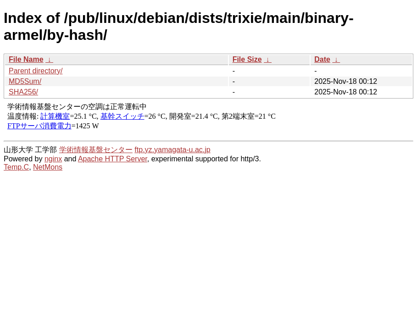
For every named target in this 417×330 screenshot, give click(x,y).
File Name (26, 59)
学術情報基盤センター (96, 150)
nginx (53, 159)
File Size (247, 59)
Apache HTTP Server (112, 159)
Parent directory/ (35, 71)
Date (322, 59)
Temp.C (16, 167)
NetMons (47, 167)
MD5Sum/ (25, 81)
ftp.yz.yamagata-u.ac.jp (172, 150)
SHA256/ (23, 92)
